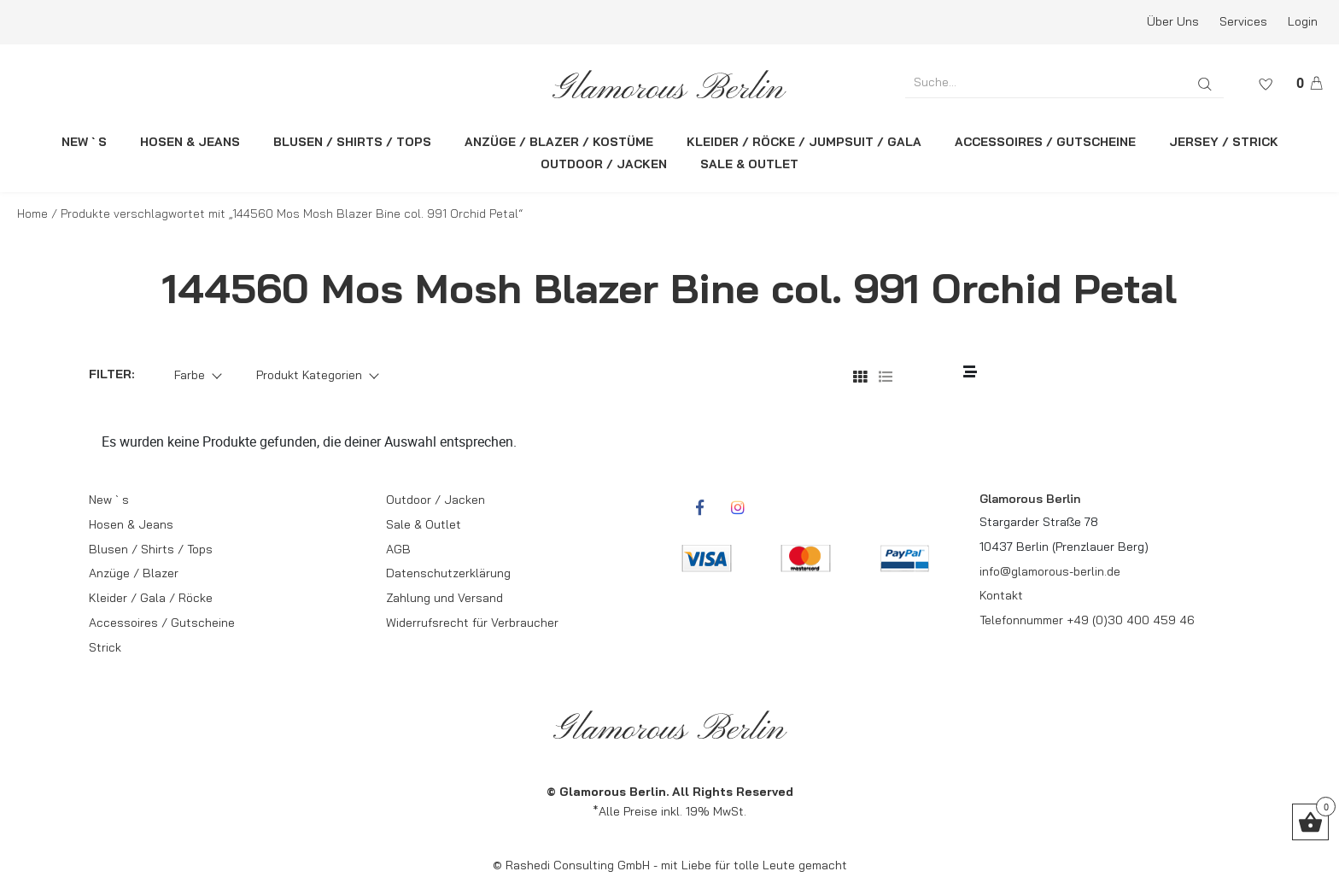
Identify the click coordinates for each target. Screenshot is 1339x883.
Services (1243, 21)
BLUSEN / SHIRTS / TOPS (352, 141)
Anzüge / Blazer (133, 573)
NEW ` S (84, 141)
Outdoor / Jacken (435, 499)
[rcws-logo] (669, 84)
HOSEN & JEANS (190, 141)
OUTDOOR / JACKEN (604, 164)
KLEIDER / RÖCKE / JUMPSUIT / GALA (804, 141)
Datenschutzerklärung (448, 573)
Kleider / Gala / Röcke (151, 597)
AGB (398, 549)
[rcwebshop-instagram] (738, 507)
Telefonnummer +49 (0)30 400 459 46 (1087, 620)
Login (1303, 21)
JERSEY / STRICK (1223, 141)
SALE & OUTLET (749, 164)
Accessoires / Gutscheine (162, 622)
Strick (105, 647)
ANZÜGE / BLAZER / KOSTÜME (559, 141)
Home (32, 213)
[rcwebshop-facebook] (699, 507)
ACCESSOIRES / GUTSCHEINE (1045, 141)
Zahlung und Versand (444, 597)
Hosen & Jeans (131, 524)
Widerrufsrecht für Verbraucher (472, 622)
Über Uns (1173, 21)
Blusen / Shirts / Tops (151, 549)
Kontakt (1001, 595)
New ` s (109, 499)
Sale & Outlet (423, 524)
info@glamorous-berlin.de (1049, 571)
